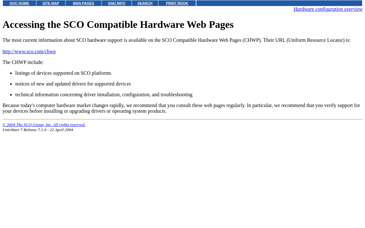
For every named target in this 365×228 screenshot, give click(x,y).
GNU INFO (116, 3)
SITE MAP (50, 3)
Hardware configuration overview (328, 9)
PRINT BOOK (177, 3)
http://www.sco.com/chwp (29, 51)
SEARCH (145, 3)
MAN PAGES (83, 3)
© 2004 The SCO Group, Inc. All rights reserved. (44, 124)
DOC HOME (19, 3)
